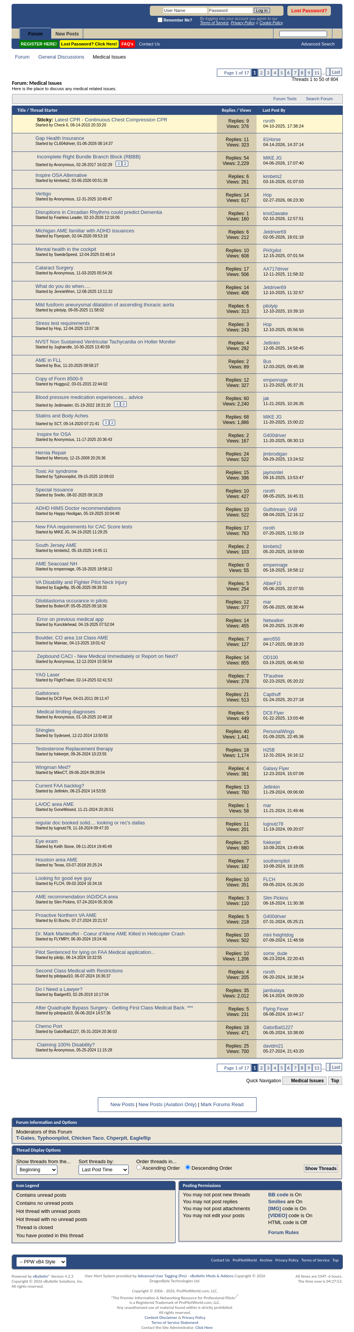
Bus (57, 365)
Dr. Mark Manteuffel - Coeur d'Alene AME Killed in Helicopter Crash (110, 934)
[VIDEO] (277, 1215)
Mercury (60, 458)
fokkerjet (61, 754)
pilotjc (59, 957)
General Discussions (61, 57)
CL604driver (64, 143)
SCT (57, 424)
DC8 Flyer (62, 698)
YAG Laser (47, 675)
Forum (35, 34)
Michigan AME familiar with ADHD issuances (84, 231)
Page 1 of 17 (236, 73)
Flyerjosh (62, 236)
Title (21, 110)
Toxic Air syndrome (56, 471)
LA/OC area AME (54, 804)
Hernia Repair (50, 453)
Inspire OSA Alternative (61, 175)
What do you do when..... (63, 286)
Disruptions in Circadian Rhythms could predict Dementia (98, 212)
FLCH (59, 883)
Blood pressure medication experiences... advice (89, 397)
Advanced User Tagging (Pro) (162, 1275)
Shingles (45, 730)
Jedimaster (63, 405)
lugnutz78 (62, 828)
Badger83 (62, 994)
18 (246, 750)
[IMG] (274, 1208)
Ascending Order (158, 1168)
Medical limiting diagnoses (66, 712)
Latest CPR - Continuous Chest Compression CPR (111, 120)
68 (246, 417)
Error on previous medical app (70, 619)
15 (246, 472)
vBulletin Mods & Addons (211, 1275)
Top (335, 1080)
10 (246, 250)
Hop (57, 328)
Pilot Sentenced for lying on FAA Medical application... (95, 952)
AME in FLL (48, 360)
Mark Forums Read (222, 1104)
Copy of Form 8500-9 (59, 379)
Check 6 (61, 125)
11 (316, 73)
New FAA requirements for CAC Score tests (83, 527)
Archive (266, 1260)
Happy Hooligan (67, 513)
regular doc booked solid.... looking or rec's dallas (90, 823)
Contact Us (149, 44)
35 (246, 990)
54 (246, 158)
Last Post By (274, 110)
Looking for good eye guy (63, 878)
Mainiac (60, 643)
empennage (64, 569)
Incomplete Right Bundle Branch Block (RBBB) (89, 157)
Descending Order (208, 1168)
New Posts (67, 34)
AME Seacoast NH (56, 564)
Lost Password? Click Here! (89, 44)
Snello (59, 495)
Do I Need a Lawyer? (58, 989)
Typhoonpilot (65, 476)
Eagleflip (61, 587)
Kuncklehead (65, 624)
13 (246, 787)
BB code (278, 1194)
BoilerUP (61, 606)
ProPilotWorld (245, 1260)
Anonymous (64, 165)
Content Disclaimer (160, 1317)
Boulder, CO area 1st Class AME (71, 638)
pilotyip (60, 310)
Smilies (277, 1201)
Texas (59, 865)
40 (246, 731)
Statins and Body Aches (61, 416)
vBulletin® (41, 1276)
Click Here (204, 1327)
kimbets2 (61, 180)
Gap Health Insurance (59, 138)
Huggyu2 (61, 384)
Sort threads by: (96, 1161)
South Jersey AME (56, 545)
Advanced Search (318, 44)
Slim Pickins (64, 902)
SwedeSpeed (65, 254)
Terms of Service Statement (174, 1322)
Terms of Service (316, 1260)
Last (336, 72)
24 (246, 454)
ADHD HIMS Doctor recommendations (78, 508)
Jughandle (63, 347)
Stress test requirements (62, 323)
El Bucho (61, 920)
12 (246, 380)
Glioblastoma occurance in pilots (71, 601)
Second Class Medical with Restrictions (79, 971)
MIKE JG (61, 532)
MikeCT (60, 772)
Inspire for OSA (54, 434)
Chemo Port (48, 1026)
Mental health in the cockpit (65, 249)
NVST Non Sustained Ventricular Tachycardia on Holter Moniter (105, 342)
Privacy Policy (287, 1260)
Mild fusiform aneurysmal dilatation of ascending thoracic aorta (104, 305)
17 (246, 269)
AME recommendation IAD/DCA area (76, 897)
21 (246, 694)
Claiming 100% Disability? (66, 1045)
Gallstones (47, 693)
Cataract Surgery (54, 268)
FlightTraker (64, 680)
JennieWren (64, 291)
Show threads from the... (43, 1161)
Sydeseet (62, 735)
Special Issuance (54, 490)
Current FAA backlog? (59, 786)
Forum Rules (283, 1232)
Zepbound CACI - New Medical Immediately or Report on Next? (107, 656)
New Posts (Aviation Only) (168, 1104)
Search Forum (319, 98)
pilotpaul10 (63, 976)
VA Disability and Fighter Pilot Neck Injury (81, 582)
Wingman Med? (52, 767)
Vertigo (43, 194)
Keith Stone (64, 846)
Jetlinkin (61, 791)
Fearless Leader (68, 217)
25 (246, 842)
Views (245, 110)
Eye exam (46, 841)
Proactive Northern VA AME (66, 915)
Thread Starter (44, 110)
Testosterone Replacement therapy (74, 749)
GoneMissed (64, 809)
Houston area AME (56, 860)
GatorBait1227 (66, 1031)
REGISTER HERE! (39, 44)
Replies (229, 110)
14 (246, 195)
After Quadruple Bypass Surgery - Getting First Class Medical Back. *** (114, 1008)
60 (246, 398)
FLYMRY (61, 939)
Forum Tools (285, 98)
